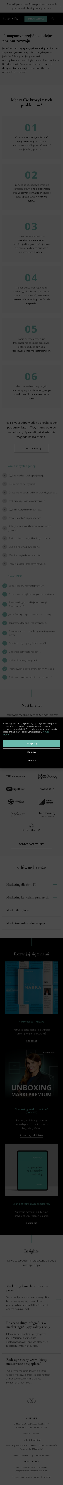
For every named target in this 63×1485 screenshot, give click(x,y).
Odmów (31, 751)
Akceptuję (31, 743)
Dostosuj (31, 760)
